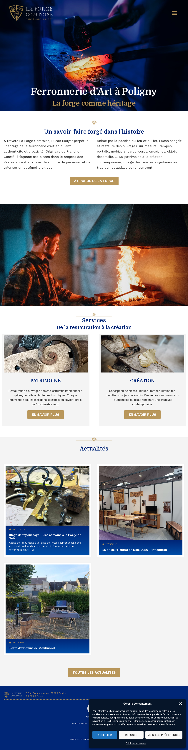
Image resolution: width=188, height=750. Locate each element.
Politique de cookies (136, 743)
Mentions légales (79, 723)
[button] (180, 704)
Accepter (105, 735)
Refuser (131, 735)
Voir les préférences (163, 735)
